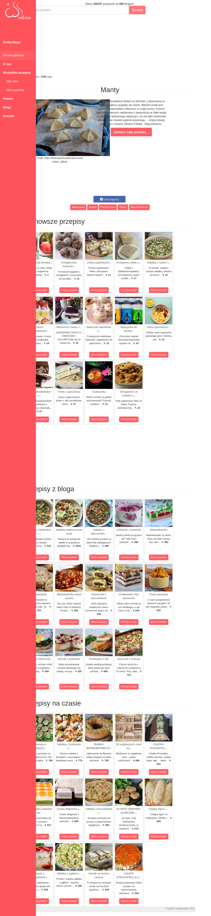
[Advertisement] (123, 44)
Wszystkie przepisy (17, 72)
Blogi (7, 107)
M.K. (206, 908)
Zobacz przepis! (53, 290)
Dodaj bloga (11, 42)
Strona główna (13, 55)
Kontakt (8, 116)
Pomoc (8, 98)
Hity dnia (10, 81)
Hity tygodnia (13, 90)
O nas (7, 64)
